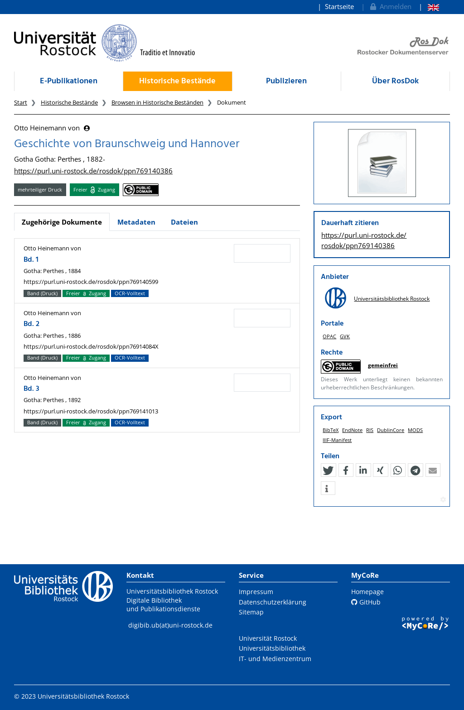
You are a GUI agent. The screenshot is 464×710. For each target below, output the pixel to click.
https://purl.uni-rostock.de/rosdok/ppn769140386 (93, 170)
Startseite (339, 6)
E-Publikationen (68, 81)
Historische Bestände (177, 81)
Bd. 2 (31, 324)
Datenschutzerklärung (272, 602)
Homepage (367, 591)
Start (20, 102)
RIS (369, 430)
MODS (415, 430)
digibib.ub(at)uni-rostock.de (170, 625)
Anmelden (389, 6)
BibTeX (330, 430)
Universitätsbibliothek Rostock (392, 298)
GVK (345, 336)
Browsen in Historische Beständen (157, 102)
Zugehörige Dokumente (62, 221)
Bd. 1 (31, 260)
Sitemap (251, 612)
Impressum (256, 591)
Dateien (184, 221)
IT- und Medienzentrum (275, 658)
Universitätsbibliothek (272, 648)
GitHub (366, 602)
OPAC (329, 336)
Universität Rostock (268, 638)
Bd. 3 (31, 389)
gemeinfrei (383, 365)
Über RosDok (395, 81)
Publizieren (286, 81)
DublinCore (390, 430)
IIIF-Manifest (337, 440)
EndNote (352, 430)
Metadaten (136, 221)
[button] (328, 470)
